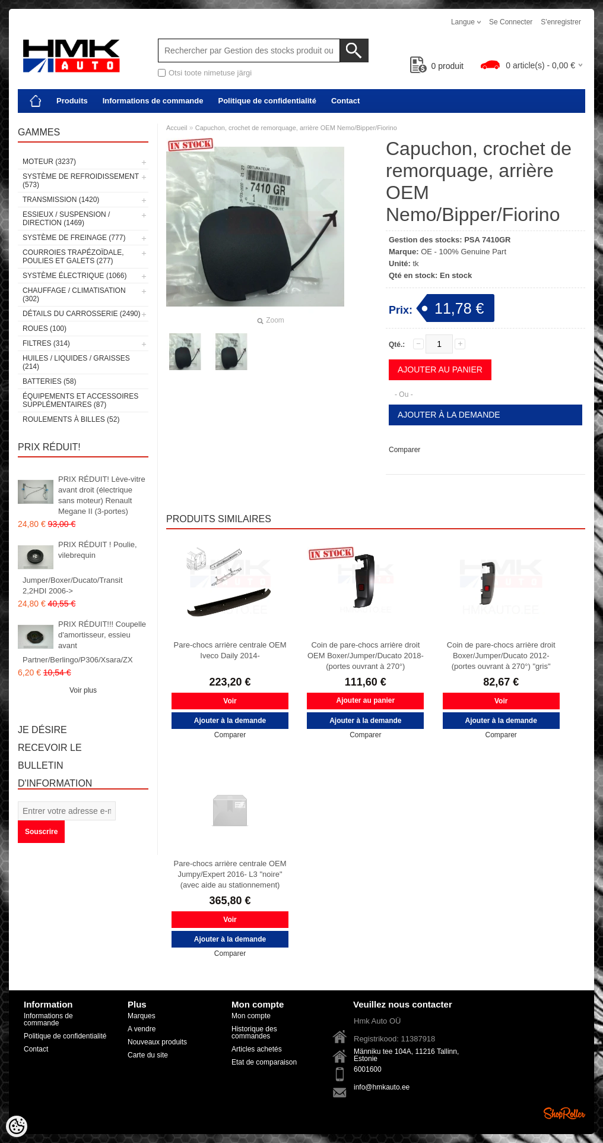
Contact (345, 100)
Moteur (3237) (49, 161)
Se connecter (510, 22)
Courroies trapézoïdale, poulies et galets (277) (73, 256)
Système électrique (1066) (74, 275)
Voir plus (83, 690)
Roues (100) (44, 328)
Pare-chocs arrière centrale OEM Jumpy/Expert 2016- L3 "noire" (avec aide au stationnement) (229, 874)
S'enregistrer (561, 22)
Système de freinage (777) (74, 237)
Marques (141, 1015)
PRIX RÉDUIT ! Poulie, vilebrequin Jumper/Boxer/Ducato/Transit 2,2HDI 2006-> (80, 567)
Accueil (176, 127)
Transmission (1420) (61, 199)
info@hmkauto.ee (382, 1087)
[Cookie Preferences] (16, 1126)
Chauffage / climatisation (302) (74, 294)
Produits (72, 100)
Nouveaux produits (157, 1042)
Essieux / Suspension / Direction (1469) (66, 218)
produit (437, 65)
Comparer (404, 450)
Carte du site (148, 1055)
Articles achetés (256, 1049)
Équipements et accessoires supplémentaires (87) (80, 400)
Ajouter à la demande (449, 414)
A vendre (141, 1029)
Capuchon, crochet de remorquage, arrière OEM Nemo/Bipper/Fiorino (296, 127)
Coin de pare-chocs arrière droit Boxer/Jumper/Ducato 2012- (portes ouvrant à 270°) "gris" (501, 655)
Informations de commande (153, 100)
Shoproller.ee (564, 1113)
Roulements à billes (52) (71, 419)
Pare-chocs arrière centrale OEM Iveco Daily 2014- (229, 650)
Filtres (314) (46, 343)
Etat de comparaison (264, 1062)
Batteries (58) (49, 381)
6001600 (368, 1069)
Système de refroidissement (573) (81, 180)
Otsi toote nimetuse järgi (210, 72)
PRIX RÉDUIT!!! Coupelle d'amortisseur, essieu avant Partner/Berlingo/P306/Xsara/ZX (84, 642)
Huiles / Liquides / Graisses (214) (76, 362)
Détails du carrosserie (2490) (82, 314)
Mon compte (251, 1015)
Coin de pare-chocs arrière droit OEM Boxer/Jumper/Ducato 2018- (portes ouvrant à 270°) (365, 655)
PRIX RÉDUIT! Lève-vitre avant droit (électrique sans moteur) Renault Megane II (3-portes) (101, 495)
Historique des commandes (254, 1032)
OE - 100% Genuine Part (463, 251)
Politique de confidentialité (267, 100)
